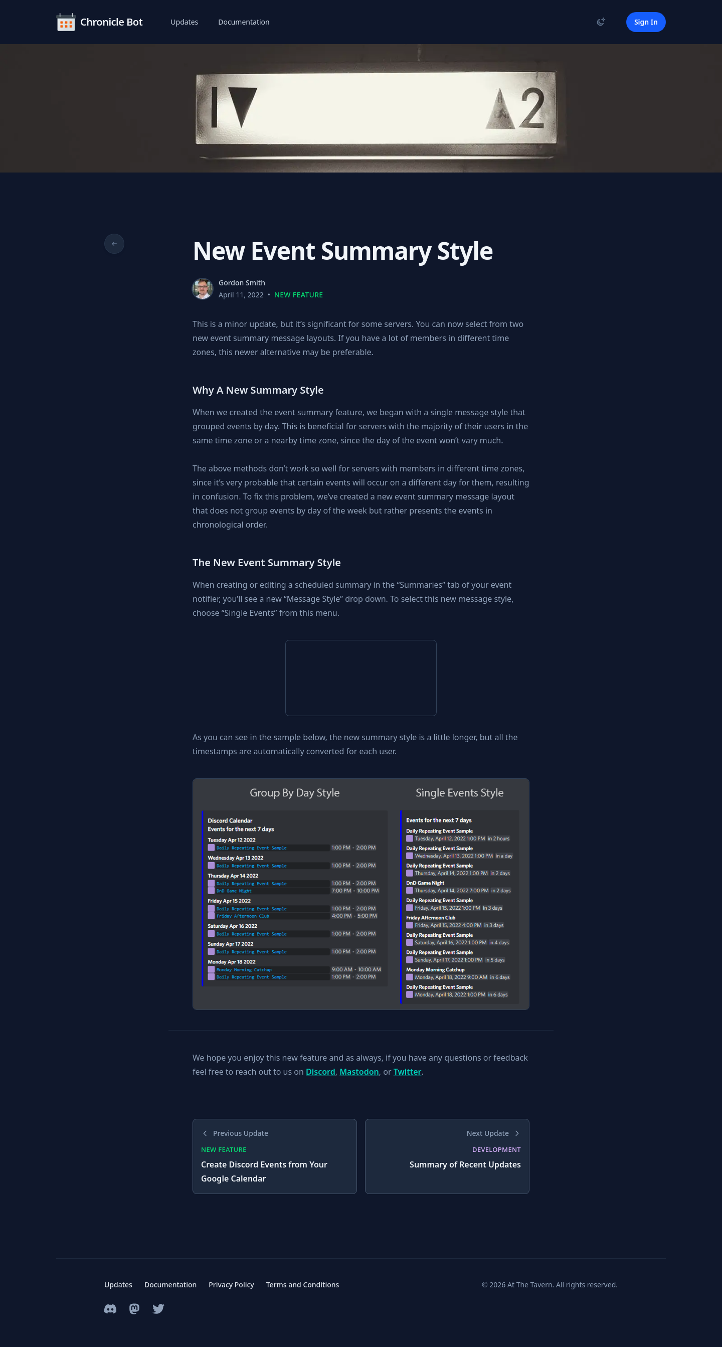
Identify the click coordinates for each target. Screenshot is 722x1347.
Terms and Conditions (302, 1284)
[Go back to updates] (114, 244)
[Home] (99, 22)
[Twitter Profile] (158, 1309)
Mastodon (359, 1071)
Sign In (646, 22)
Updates (184, 22)
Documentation (243, 22)
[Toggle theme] (601, 22)
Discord (320, 1071)
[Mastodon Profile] (134, 1309)
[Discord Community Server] (110, 1309)
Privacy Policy (231, 1284)
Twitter (408, 1071)
